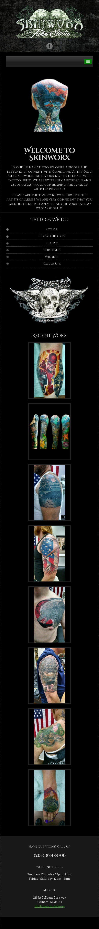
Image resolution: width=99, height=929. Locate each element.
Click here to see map (50, 906)
